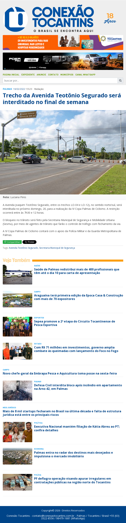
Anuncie (41, 74)
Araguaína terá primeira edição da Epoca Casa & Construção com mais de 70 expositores (78, 297)
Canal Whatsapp (85, 74)
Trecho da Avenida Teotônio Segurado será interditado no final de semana (62, 99)
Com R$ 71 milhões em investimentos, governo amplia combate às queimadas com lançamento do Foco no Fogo (76, 349)
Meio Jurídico (9, 407)
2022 (22, 89)
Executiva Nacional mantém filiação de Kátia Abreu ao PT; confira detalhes (77, 428)
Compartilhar (12, 242)
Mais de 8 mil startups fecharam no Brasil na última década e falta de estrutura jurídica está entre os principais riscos (62, 413)
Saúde (37, 266)
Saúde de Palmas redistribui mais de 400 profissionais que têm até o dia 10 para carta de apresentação (76, 271)
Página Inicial (11, 74)
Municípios (66, 74)
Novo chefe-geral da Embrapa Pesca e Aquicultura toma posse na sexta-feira (60, 373)
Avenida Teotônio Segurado (23, 247)
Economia (38, 449)
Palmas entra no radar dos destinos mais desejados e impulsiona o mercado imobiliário (73, 454)
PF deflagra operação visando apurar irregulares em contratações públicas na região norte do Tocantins (72, 480)
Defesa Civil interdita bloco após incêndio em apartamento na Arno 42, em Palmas (78, 387)
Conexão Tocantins (18, 515)
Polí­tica (38, 423)
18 (14, 89)
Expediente (28, 74)
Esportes (39, 318)
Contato (53, 74)
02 (18, 89)
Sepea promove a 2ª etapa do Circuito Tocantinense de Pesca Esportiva (74, 323)
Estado (37, 344)
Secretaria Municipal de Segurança (57, 247)
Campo (37, 292)
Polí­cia (37, 475)
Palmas (7, 89)
